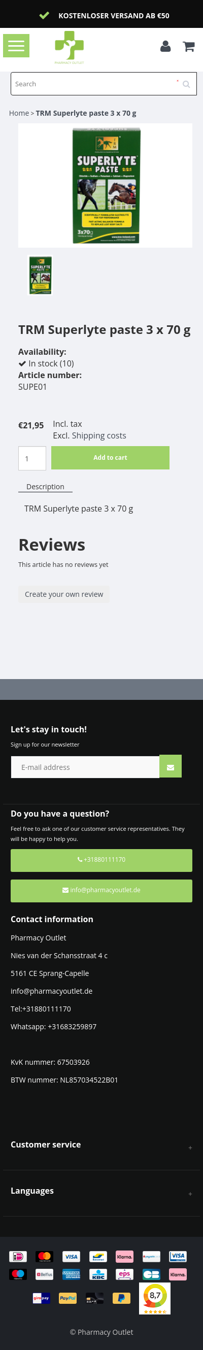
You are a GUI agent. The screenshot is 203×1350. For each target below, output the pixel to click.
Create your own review (64, 594)
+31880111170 (101, 859)
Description (45, 486)
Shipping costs (99, 435)
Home (19, 113)
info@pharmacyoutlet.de (101, 890)
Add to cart (110, 457)
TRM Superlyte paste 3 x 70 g (86, 113)
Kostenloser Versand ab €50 (114, 15)
